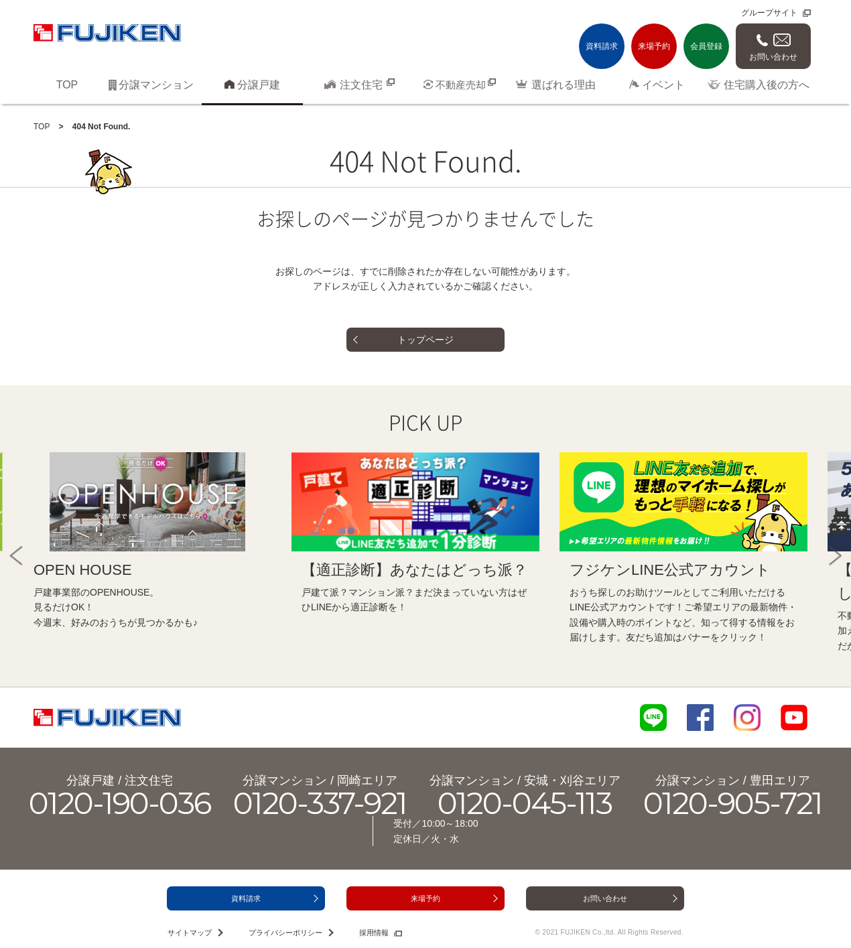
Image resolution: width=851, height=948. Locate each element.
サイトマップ (190, 933)
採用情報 (374, 933)
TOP (42, 126)
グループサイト (769, 12)
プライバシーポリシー (285, 933)
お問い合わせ (773, 57)
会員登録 (706, 46)
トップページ (425, 339)
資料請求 (602, 46)
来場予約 (654, 46)
